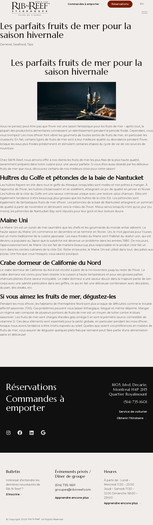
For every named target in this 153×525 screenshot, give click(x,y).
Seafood (17, 44)
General (5, 44)
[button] (144, 11)
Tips (27, 44)
